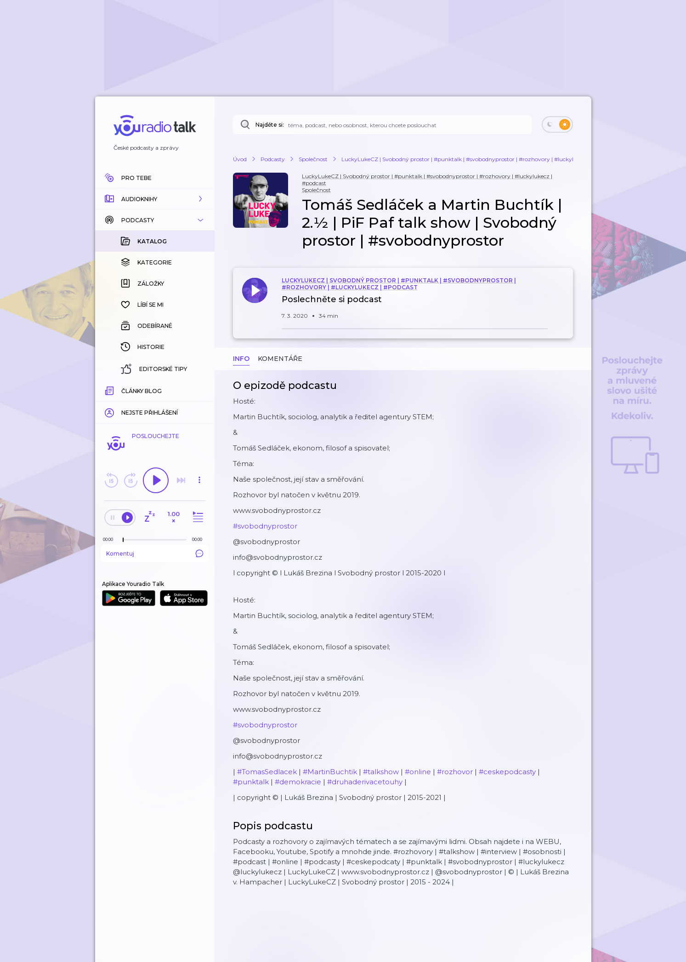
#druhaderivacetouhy (365, 781)
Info (241, 358)
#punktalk (251, 781)
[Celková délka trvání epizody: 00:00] (199, 539)
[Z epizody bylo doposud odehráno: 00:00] (110, 539)
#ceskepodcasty (507, 771)
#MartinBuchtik (330, 771)
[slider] (123, 540)
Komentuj (155, 553)
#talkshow (381, 771)
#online (418, 771)
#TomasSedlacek (267, 771)
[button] (155, 198)
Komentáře (280, 358)
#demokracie (298, 781)
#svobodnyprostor (265, 526)
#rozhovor (455, 771)
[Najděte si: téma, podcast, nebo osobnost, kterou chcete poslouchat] (382, 124)
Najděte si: (269, 124)
